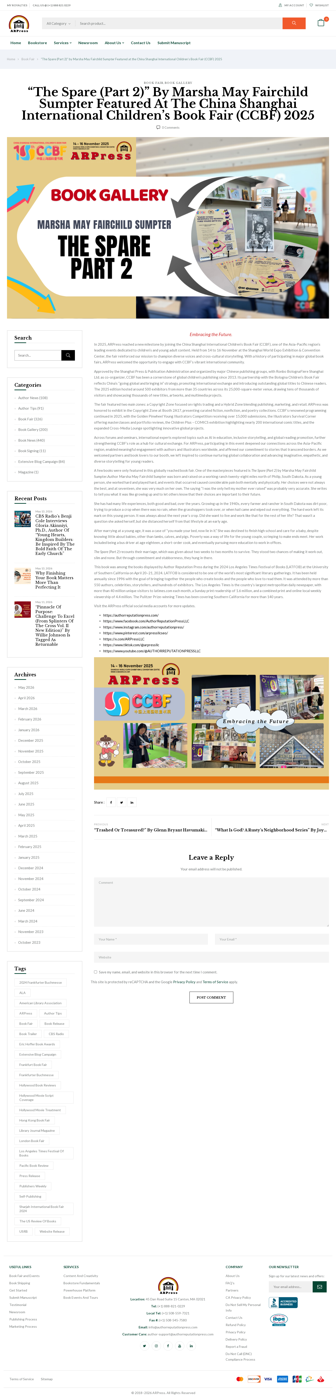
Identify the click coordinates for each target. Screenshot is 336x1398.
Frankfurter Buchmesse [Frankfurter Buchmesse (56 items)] (36, 1075)
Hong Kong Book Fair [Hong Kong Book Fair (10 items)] (34, 1120)
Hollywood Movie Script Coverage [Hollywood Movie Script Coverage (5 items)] (36, 1097)
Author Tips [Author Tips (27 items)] (53, 1013)
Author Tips (27, 408)
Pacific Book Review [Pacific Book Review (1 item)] (34, 1165)
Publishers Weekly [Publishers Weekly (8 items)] (32, 1186)
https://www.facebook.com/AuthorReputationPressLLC (146, 621)
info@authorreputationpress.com (168, 1327)
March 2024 (27, 921)
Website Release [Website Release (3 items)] (52, 1231)
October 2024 (29, 889)
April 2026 (26, 698)
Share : (99, 802)
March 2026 (27, 708)
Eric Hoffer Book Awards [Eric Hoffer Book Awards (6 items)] (37, 1044)
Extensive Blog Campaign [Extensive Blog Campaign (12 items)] (37, 1054)
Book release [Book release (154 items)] (54, 1023)
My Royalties (17, 5)
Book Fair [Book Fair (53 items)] (26, 1023)
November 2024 (30, 878)
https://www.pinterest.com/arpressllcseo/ (135, 633)
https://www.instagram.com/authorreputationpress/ (143, 627)
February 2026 (29, 719)
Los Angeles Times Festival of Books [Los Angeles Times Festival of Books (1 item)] (41, 1153)
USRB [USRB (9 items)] (23, 1231)
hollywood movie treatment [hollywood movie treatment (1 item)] (40, 1110)
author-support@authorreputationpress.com (168, 1334)
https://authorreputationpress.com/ (131, 615)
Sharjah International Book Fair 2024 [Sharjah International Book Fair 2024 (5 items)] (41, 1209)
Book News (27, 440)
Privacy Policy (184, 982)
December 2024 (30, 868)
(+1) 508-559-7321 (168, 1313)
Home (11, 59)
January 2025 (28, 857)
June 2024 (26, 910)
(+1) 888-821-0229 (168, 1306)
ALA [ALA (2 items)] (22, 993)
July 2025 (25, 793)
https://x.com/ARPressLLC (123, 639)
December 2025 (30, 740)
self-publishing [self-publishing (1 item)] (30, 1196)
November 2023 (30, 932)
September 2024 (31, 900)
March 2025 (27, 836)
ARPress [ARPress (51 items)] (25, 1013)
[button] (320, 23)
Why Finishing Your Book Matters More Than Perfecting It (54, 580)
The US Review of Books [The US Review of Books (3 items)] (37, 1221)
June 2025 (26, 804)
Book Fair (28, 59)
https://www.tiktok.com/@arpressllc (131, 645)
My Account (291, 5)
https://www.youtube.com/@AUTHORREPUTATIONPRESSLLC (152, 651)
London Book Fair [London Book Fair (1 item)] (31, 1141)
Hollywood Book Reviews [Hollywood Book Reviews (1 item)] (37, 1085)
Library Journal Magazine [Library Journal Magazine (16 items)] (37, 1130)
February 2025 (29, 846)
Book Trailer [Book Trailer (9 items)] (28, 1034)
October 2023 (29, 942)
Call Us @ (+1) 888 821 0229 (51, 5)
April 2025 (26, 825)
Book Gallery (178, 83)
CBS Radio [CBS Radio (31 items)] (56, 1034)
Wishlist (319, 5)
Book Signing (28, 451)
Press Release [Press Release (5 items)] (29, 1176)
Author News (28, 398)
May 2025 (26, 815)
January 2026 (28, 730)
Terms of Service (215, 982)
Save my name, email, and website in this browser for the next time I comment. (158, 972)
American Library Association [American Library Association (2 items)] (40, 1003)
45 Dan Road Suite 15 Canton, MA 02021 (167, 1299)
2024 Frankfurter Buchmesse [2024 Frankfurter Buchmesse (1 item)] (40, 982)
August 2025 (28, 783)
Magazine (26, 472)
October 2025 (29, 761)
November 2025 (30, 751)
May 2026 (26, 687)
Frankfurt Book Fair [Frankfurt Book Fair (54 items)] (33, 1065)
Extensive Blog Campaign (38, 461)
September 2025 (31, 772)
